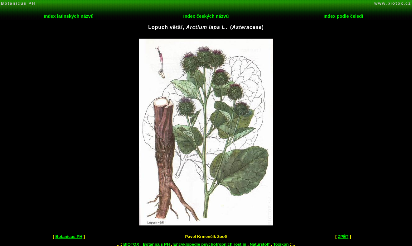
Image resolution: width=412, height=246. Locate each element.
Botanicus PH (18, 3)
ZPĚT (343, 236)
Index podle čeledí (343, 16)
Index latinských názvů (69, 16)
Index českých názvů (206, 16)
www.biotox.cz (392, 3)
